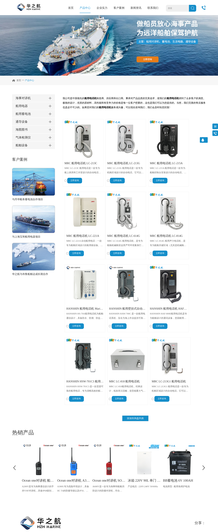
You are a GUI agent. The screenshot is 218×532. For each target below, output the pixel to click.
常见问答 (114, 476)
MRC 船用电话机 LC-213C (79, 157)
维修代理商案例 (93, 480)
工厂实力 (65, 471)
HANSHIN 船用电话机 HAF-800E (79, 292)
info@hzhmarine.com (149, 495)
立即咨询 (74, 175)
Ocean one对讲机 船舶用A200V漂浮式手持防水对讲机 (38, 392)
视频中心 (65, 485)
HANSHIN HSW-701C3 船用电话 (116, 292)
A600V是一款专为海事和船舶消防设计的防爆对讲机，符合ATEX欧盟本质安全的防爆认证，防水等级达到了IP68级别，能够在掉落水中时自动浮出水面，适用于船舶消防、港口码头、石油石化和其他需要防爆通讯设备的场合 (108, 401)
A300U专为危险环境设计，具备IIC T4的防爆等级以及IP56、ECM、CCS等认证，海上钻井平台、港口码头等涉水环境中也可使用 (73, 401)
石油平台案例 (92, 485)
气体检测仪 (42, 490)
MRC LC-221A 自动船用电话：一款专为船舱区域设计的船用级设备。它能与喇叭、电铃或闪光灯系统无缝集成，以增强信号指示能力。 (187, 165)
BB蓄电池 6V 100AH (179, 392)
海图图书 (41, 485)
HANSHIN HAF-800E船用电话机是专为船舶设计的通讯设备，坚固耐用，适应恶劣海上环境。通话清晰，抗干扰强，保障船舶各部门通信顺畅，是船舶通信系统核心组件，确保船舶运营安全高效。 (79, 300)
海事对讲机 (42, 466)
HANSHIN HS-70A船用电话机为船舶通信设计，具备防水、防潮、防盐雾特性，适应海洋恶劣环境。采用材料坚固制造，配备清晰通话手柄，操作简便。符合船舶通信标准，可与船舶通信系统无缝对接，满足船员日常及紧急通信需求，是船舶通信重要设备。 (151, 233)
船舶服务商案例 (93, 466)
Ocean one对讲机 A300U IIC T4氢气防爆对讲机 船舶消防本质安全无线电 (73, 392)
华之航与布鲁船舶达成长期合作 (31, 274)
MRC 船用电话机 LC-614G (79, 225)
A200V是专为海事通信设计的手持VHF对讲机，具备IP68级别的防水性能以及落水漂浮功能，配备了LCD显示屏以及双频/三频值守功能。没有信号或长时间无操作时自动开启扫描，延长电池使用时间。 (38, 401)
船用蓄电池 (42, 476)
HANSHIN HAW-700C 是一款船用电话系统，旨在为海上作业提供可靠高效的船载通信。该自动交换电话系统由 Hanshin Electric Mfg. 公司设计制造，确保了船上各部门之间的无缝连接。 (188, 233)
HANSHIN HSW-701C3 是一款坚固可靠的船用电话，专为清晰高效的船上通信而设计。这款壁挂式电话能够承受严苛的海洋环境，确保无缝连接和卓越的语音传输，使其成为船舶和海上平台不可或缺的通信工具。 (115, 300)
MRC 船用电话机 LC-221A (188, 157)
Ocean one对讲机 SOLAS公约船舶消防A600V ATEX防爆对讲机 (109, 392)
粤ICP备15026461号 (85, 524)
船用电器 (41, 471)
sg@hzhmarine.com (149, 485)
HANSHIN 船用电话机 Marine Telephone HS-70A (152, 225)
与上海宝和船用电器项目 (27, 237)
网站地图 (68, 524)
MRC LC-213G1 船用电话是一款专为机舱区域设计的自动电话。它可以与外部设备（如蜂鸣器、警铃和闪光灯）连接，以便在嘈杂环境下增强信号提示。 (187, 300)
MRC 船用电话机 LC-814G (116, 225)
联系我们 (152, 7)
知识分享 (114, 480)
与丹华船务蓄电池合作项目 (28, 199)
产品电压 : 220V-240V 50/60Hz (144, 398)
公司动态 (114, 466)
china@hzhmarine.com (151, 476)
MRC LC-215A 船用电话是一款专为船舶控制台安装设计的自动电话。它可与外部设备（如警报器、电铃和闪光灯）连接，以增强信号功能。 (152, 165)
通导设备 (41, 480)
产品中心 (85, 7)
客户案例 (119, 7)
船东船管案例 (92, 471)
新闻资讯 (135, 7)
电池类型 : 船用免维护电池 (177, 398)
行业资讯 (114, 471)
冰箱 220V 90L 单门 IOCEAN (144, 392)
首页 (71, 7)
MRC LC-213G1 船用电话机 (188, 292)
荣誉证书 (65, 480)
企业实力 (102, 7)
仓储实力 (65, 476)
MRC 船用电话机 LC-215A (152, 157)
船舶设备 (41, 495)
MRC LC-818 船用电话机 (152, 292)
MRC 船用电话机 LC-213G (116, 157)
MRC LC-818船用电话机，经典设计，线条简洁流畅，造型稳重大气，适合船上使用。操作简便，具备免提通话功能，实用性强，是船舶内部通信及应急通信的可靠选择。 (152, 300)
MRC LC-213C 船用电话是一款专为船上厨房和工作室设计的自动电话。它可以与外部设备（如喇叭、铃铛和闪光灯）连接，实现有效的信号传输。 (79, 165)
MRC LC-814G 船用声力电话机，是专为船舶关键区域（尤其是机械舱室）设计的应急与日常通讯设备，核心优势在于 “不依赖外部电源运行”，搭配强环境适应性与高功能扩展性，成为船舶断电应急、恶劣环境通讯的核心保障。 (116, 233)
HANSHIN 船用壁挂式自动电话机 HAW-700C (188, 225)
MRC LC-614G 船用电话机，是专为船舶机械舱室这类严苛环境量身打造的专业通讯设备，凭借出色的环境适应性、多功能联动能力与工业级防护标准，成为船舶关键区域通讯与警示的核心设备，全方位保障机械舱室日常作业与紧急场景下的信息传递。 (79, 233)
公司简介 (65, 466)
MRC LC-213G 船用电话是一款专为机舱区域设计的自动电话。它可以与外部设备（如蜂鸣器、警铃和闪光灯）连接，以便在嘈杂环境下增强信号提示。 (116, 165)
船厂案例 (89, 476)
